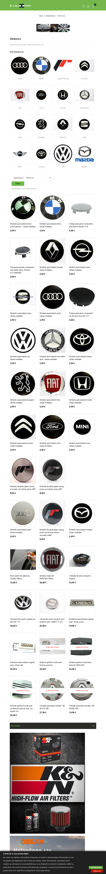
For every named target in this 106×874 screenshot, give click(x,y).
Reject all (97, 871)
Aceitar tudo (95, 867)
